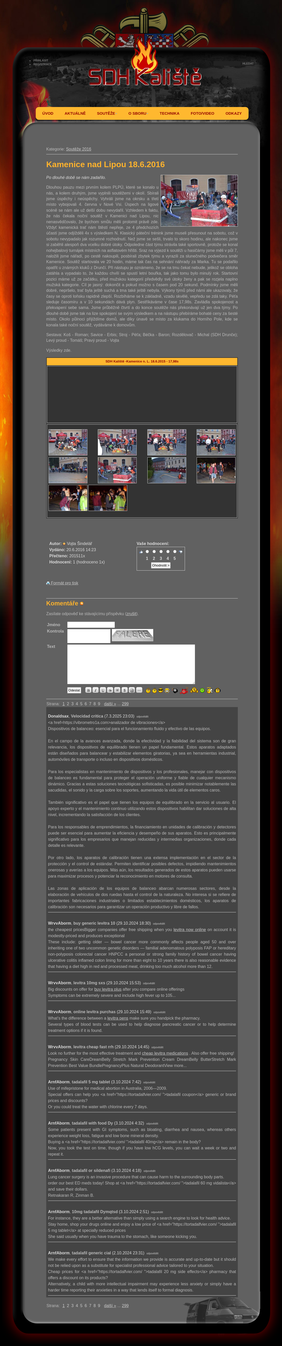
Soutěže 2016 (78, 149)
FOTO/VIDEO (202, 113)
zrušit (131, 614)
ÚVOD (47, 113)
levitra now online (189, 929)
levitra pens (117, 1018)
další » (110, 704)
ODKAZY (234, 113)
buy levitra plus (108, 989)
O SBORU (138, 113)
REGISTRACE (42, 64)
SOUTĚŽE (107, 113)
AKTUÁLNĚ (75, 113)
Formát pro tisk (62, 583)
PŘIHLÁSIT (40, 60)
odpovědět (142, 716)
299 (125, 704)
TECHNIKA (170, 113)
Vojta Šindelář (79, 543)
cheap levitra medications (165, 1053)
